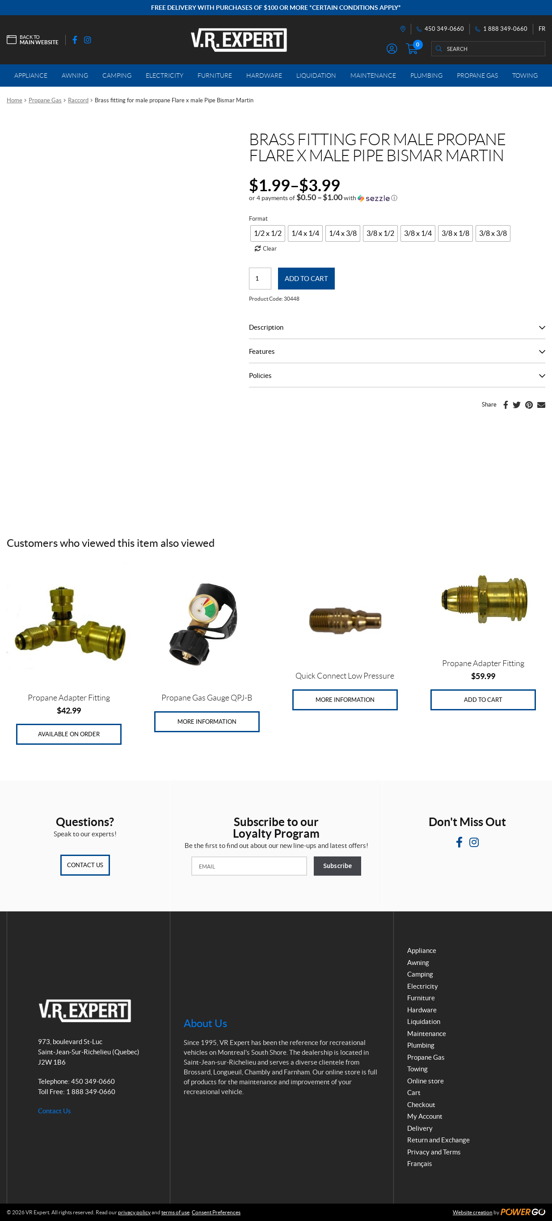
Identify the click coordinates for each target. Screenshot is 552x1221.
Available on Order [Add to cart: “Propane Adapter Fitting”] (69, 734)
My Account (424, 1116)
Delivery (420, 1128)
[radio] (268, 233)
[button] (323, 197)
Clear (270, 249)
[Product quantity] (260, 279)
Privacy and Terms (434, 1152)
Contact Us (85, 865)
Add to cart (306, 278)
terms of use (175, 1212)
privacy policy (134, 1212)
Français (419, 1163)
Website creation (473, 1212)
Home (14, 100)
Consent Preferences (216, 1212)
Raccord (78, 100)
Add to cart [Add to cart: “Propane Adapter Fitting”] (483, 700)
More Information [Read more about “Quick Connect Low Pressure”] (345, 700)
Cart (414, 1092)
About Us (205, 1023)
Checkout (421, 1104)
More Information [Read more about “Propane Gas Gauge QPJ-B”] (206, 721)
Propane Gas (45, 100)
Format (258, 219)
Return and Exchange (438, 1140)
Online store (425, 1081)
